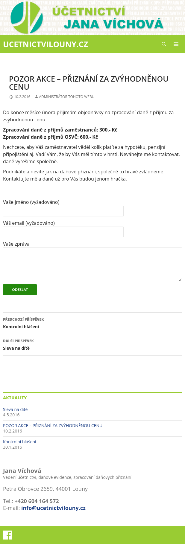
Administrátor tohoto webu (66, 96)
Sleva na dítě (92, 344)
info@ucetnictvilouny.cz (53, 507)
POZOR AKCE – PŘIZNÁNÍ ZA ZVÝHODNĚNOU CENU (52, 425)
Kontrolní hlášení (92, 322)
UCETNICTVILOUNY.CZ (45, 44)
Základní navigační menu (176, 44)
